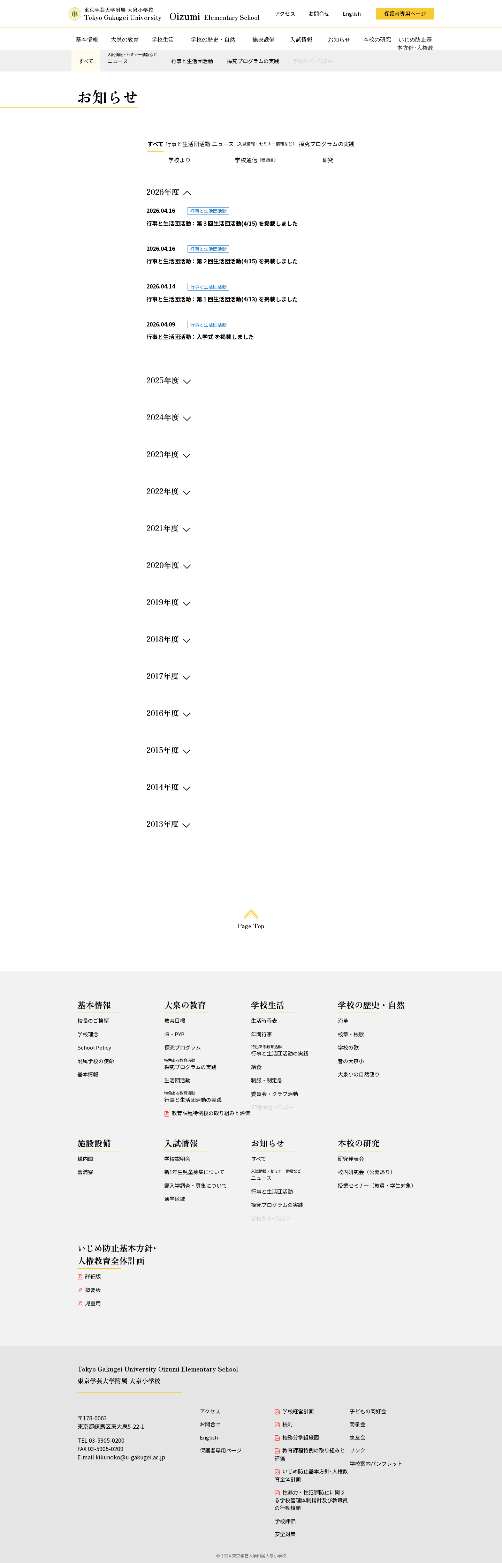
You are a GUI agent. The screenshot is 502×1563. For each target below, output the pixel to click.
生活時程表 (264, 1020)
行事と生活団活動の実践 (207, 1096)
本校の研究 (377, 39)
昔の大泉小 (351, 1061)
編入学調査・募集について (195, 1185)
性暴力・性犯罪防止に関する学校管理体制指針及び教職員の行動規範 (311, 1499)
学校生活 (163, 39)
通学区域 (174, 1198)
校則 (287, 1424)
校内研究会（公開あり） (366, 1171)
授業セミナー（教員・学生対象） (377, 1185)
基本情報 (87, 39)
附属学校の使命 (95, 1061)
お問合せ (319, 13)
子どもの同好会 (368, 1411)
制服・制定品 (266, 1080)
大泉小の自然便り (359, 1074)
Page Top (251, 925)
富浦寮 (85, 1171)
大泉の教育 (125, 39)
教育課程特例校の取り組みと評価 (211, 1113)
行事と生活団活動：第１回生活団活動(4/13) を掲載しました (222, 299)
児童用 (93, 1303)
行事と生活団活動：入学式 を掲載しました (200, 336)
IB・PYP (174, 1034)
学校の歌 (348, 1047)
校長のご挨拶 (93, 1020)
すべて (85, 61)
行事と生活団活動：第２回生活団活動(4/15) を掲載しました (222, 261)
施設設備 (263, 39)
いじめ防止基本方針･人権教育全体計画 (415, 47)
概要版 (93, 1289)
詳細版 (93, 1276)
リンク (357, 1450)
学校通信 (256, 160)
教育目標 (174, 1020)
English (352, 13)
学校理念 (87, 1034)
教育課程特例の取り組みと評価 (310, 1454)
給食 (256, 1066)
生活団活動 (177, 1080)
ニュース (132, 58)
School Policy (94, 1047)
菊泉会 (357, 1424)
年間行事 (261, 1034)
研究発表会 (351, 1158)
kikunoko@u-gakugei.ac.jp (130, 1457)
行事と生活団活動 (192, 61)
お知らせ (339, 39)
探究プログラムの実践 (253, 61)
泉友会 (357, 1437)
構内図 (85, 1158)
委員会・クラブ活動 (274, 1093)
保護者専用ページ (405, 13)
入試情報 (301, 39)
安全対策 (285, 1534)
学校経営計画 (298, 1411)
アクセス (285, 13)
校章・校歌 (351, 1034)
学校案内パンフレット (376, 1463)
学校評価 (285, 1521)
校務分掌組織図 (300, 1437)
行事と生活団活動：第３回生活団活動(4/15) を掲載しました (222, 223)
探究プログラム (182, 1047)
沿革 (343, 1020)
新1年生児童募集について (194, 1171)
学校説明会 (177, 1158)
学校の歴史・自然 (213, 39)
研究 (328, 160)
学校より (179, 160)
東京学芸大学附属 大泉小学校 (172, 14)
